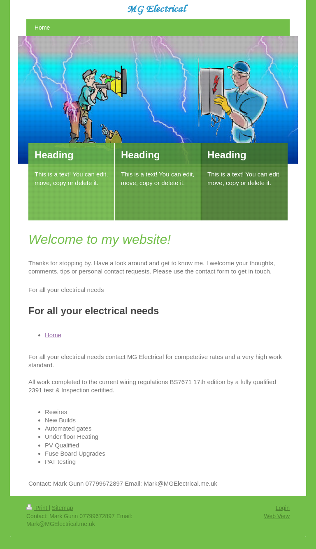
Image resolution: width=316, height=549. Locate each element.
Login (283, 508)
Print (37, 508)
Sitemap (62, 508)
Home (53, 334)
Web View (277, 516)
